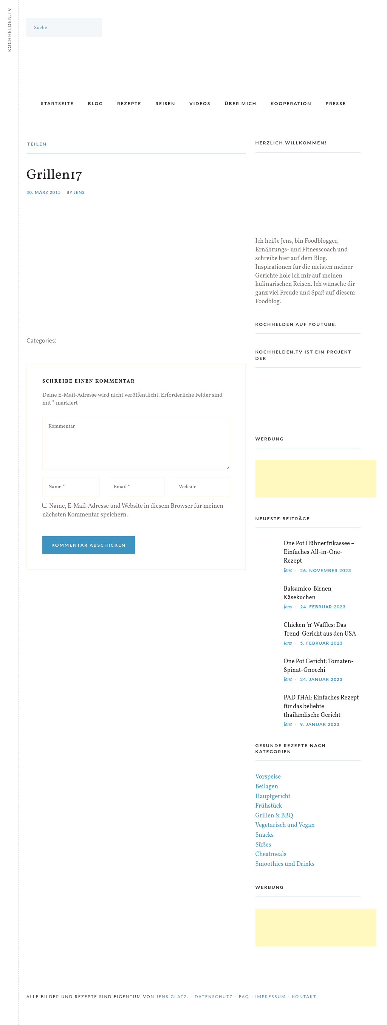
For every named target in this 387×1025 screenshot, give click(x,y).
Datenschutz (214, 996)
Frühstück (268, 806)
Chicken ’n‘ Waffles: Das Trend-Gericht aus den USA (320, 629)
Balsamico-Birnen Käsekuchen (308, 593)
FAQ (244, 996)
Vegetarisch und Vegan (285, 825)
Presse (336, 103)
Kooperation (291, 103)
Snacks (264, 835)
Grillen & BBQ (274, 816)
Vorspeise (268, 777)
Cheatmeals (270, 854)
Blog (95, 103)
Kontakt (304, 996)
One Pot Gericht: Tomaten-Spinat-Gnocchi (319, 666)
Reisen (165, 103)
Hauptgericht (273, 796)
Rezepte (129, 103)
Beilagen (266, 787)
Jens (79, 192)
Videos (200, 103)
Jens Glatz (171, 996)
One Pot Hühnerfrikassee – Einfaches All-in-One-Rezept (319, 552)
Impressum (270, 996)
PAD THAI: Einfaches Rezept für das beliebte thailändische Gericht (321, 707)
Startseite (57, 103)
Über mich (240, 103)
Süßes (263, 845)
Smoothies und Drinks (285, 864)
